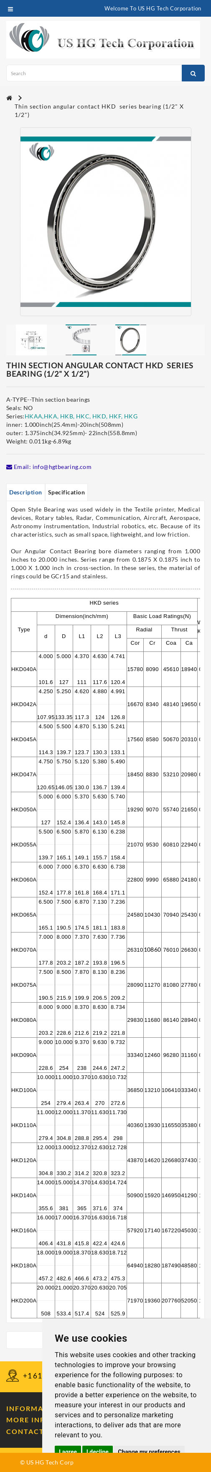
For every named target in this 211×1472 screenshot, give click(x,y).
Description (25, 492)
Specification (66, 492)
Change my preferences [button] (149, 1452)
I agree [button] (68, 1452)
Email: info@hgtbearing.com (49, 466)
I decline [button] (97, 1452)
